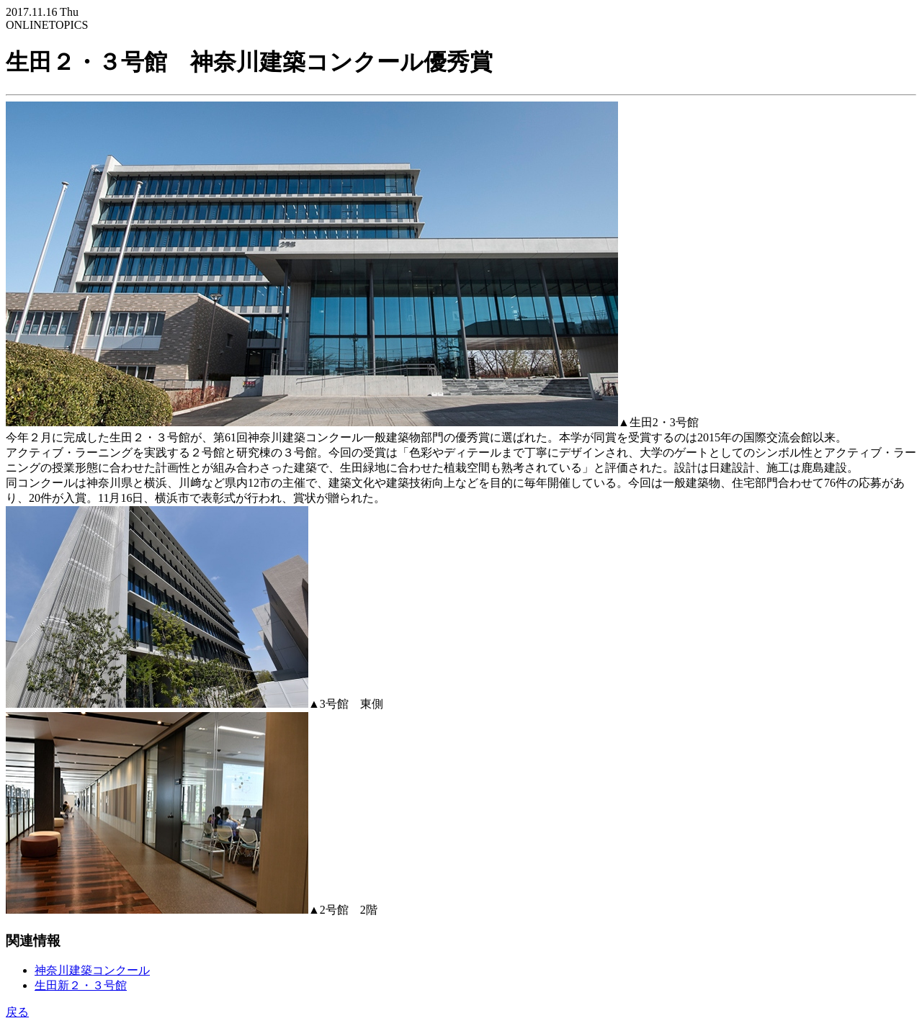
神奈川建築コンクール (92, 970)
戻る (17, 1012)
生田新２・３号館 (81, 985)
